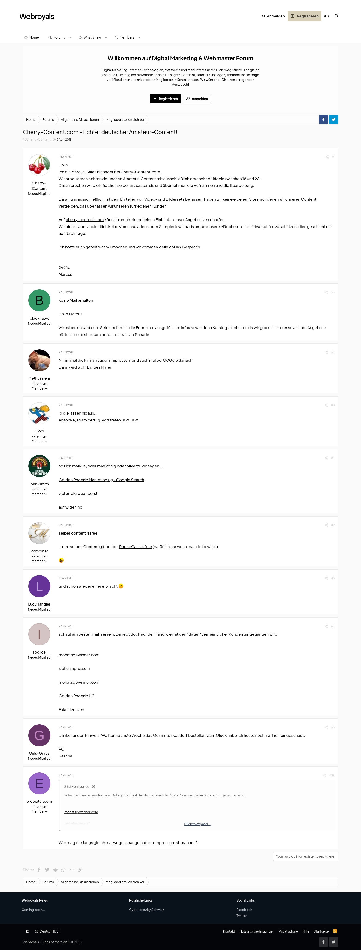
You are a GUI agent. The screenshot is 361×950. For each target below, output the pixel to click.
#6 (333, 525)
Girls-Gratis (39, 753)
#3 (333, 352)
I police (39, 652)
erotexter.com (39, 801)
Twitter (241, 915)
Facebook (244, 909)
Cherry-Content (38, 139)
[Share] (327, 157)
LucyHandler (39, 604)
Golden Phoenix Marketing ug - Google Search (101, 479)
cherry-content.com (85, 219)
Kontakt (229, 931)
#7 (333, 578)
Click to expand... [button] (197, 824)
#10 (332, 775)
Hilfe (305, 931)
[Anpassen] (326, 16)
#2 (333, 292)
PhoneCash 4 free (135, 546)
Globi (39, 431)
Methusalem (39, 378)
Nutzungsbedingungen (256, 931)
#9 (333, 727)
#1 (333, 157)
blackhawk (39, 318)
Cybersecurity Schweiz (146, 909)
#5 (333, 458)
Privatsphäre (288, 931)
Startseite (321, 931)
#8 (333, 626)
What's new (92, 37)
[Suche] (337, 16)
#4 (333, 405)
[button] (70, 37)
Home (34, 37)
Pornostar (39, 551)
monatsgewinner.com (79, 654)
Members (127, 37)
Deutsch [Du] (47, 931)
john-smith (39, 483)
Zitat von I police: (77, 786)
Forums (59, 37)
